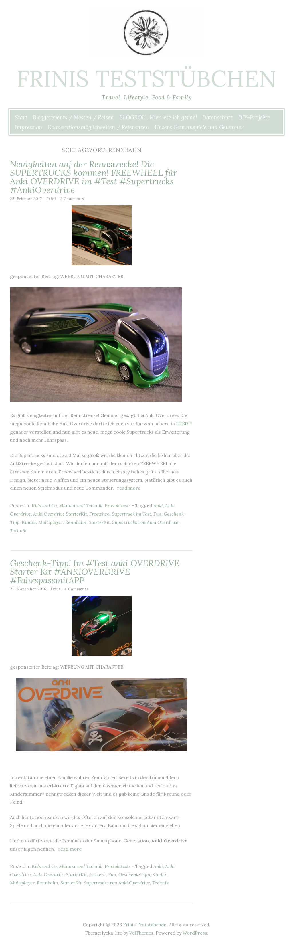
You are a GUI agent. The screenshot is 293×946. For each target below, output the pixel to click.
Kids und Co (44, 505)
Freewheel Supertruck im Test (120, 514)
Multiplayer (50, 522)
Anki (158, 505)
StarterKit (99, 522)
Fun (157, 514)
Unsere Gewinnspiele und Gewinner (199, 127)
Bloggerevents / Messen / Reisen (73, 117)
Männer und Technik (80, 505)
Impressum (28, 127)
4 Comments (76, 589)
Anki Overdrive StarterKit (60, 514)
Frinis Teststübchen (146, 78)
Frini (51, 198)
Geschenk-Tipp (134, 874)
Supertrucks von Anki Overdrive (145, 522)
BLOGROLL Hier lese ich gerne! (158, 117)
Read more (128, 488)
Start (21, 117)
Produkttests (118, 505)
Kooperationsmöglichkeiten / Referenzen (98, 127)
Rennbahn (75, 522)
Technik (18, 530)
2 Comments (72, 198)
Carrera (97, 874)
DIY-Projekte (254, 117)
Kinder (29, 522)
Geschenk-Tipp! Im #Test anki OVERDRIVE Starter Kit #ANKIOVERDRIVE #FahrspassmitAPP (94, 572)
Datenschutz (217, 117)
